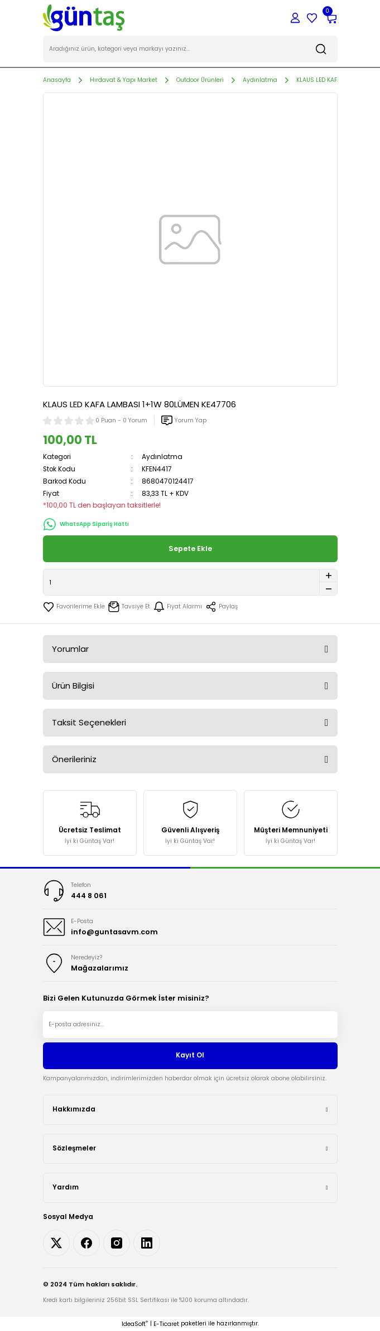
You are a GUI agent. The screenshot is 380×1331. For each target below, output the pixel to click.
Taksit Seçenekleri (89, 722)
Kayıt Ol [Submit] (190, 1055)
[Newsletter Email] (190, 1024)
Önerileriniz (74, 759)
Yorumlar (70, 649)
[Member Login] (295, 18)
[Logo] (84, 17)
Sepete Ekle (190, 548)
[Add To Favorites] (74, 606)
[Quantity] (190, 582)
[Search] (190, 49)
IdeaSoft (135, 1324)
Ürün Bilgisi (73, 685)
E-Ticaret (166, 1324)
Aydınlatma (162, 456)
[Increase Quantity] (328, 575)
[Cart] (331, 18)
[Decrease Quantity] (328, 589)
